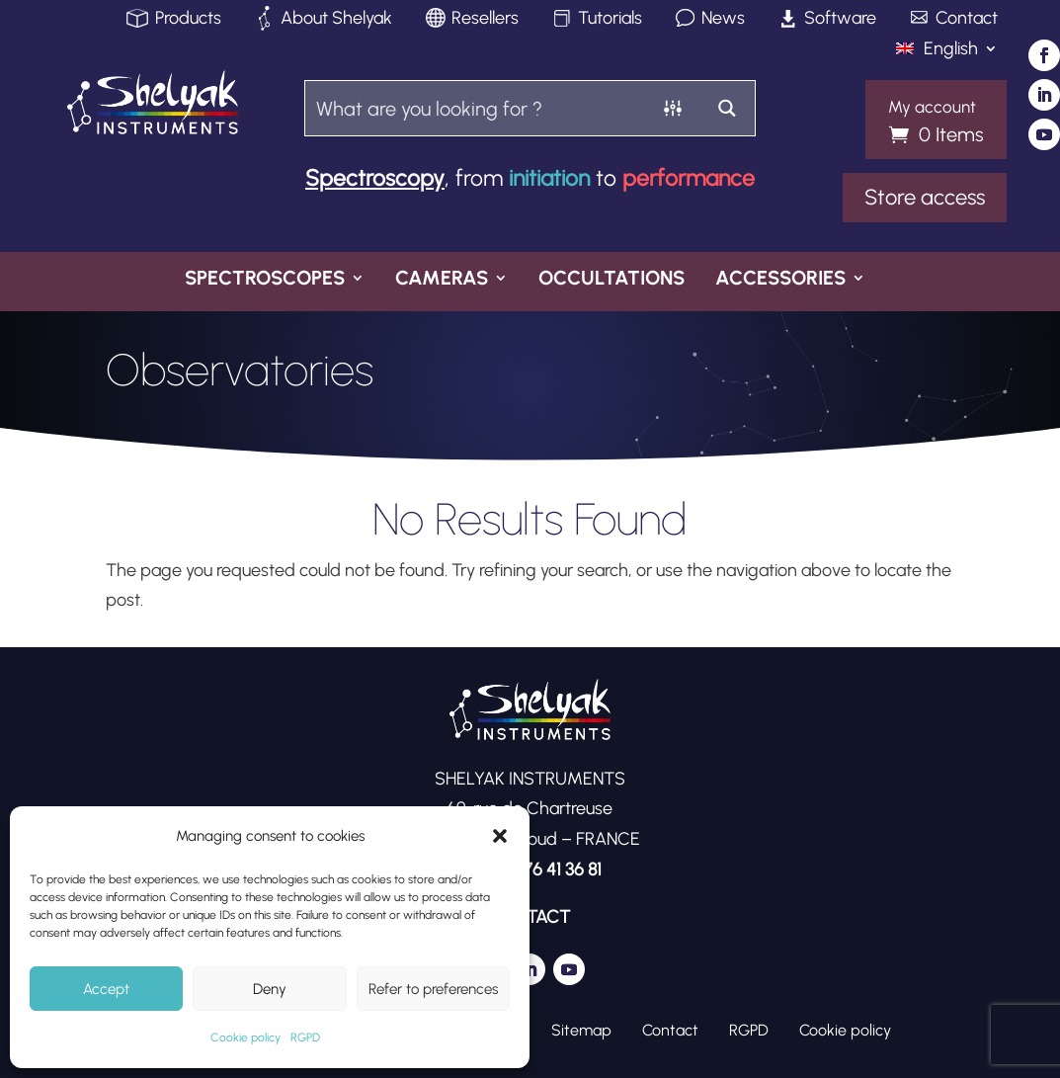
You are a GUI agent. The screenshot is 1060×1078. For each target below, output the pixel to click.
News (723, 19)
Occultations (611, 280)
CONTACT (529, 917)
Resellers (485, 19)
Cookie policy (245, 1037)
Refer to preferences (433, 989)
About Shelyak (336, 19)
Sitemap (581, 1029)
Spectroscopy (375, 178)
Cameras (441, 280)
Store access (924, 197)
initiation (549, 178)
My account (932, 108)
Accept (106, 989)
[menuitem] (947, 52)
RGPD (305, 1037)
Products (188, 19)
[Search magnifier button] (727, 108)
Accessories (780, 280)
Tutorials (610, 19)
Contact (967, 19)
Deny (269, 989)
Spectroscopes (265, 280)
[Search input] (476, 108)
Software (840, 19)
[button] (500, 836)
